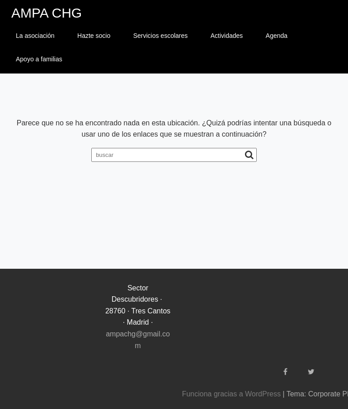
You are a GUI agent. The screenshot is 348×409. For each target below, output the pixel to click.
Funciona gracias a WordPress (280, 394)
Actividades (227, 35)
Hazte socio (93, 35)
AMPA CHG (46, 12)
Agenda (276, 35)
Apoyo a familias (39, 59)
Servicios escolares (160, 35)
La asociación (35, 35)
